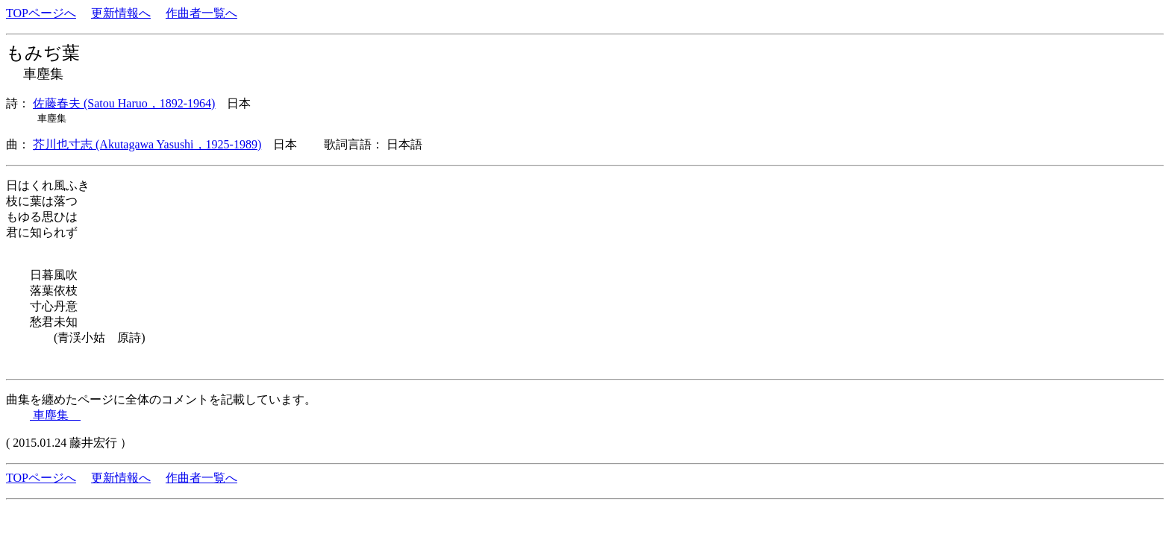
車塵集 (55, 415)
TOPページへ (41, 13)
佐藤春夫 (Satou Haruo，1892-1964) (124, 103)
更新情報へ (121, 13)
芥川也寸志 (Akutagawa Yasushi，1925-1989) (147, 144)
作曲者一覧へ (201, 13)
